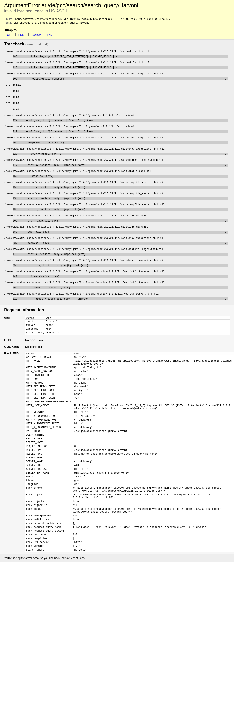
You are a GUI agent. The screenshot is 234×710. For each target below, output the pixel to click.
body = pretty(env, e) (123, 161)
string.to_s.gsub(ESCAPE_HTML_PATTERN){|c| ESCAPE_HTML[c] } (124, 58)
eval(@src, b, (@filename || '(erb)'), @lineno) (124, 125)
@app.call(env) (124, 185)
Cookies (36, 35)
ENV (50, 35)
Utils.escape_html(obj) (124, 82)
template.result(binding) (123, 149)
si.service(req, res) (124, 293)
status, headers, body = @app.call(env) (123, 173)
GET (10, 35)
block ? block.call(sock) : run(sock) (124, 317)
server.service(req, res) (123, 305)
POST (22, 35)
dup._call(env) (123, 245)
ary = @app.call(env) (123, 233)
